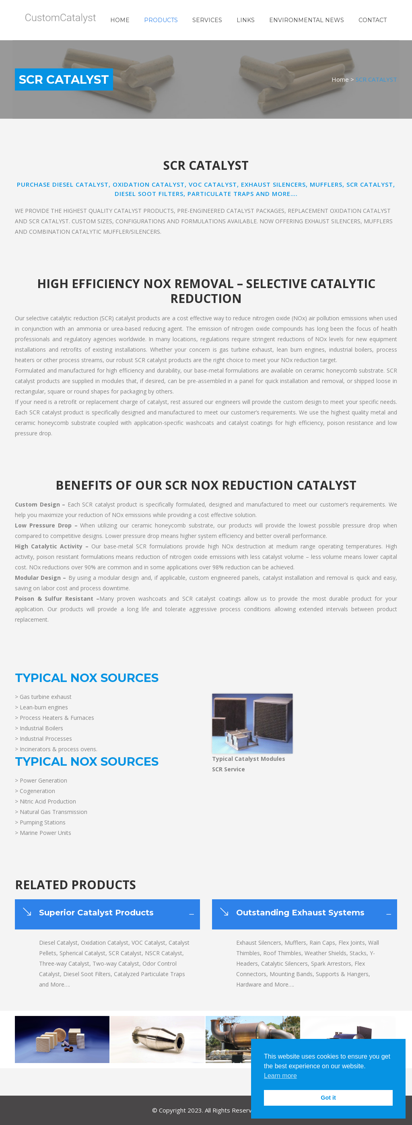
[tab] (107, 914)
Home (340, 79)
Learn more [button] (280, 1075)
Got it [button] (328, 1097)
